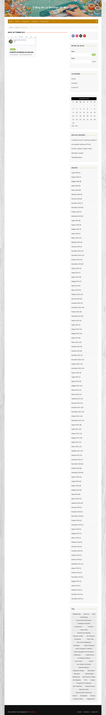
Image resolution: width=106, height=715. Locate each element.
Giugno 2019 (75, 529)
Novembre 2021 (76, 412)
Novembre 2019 (76, 516)
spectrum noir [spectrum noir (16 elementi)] (84, 689)
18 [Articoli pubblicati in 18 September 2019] (80, 116)
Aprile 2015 (74, 585)
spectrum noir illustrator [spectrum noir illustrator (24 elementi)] (84, 692)
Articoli (17, 21)
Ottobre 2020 (75, 468)
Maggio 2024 (75, 281)
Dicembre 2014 (76, 594)
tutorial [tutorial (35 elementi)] (92, 695)
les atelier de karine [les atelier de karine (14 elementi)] (84, 664)
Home (11, 21)
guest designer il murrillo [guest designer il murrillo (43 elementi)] (84, 648)
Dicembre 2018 (76, 551)
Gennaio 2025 (75, 246)
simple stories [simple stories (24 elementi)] (90, 686)
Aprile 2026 (74, 186)
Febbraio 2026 (75, 194)
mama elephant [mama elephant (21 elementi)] (84, 667)
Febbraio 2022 (75, 398)
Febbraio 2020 (75, 503)
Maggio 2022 (75, 386)
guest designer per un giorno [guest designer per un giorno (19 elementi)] (84, 652)
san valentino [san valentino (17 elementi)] (77, 686)
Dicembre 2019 (76, 512)
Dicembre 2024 (76, 251)
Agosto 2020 (75, 477)
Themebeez (31, 712)
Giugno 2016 (75, 568)
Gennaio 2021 (75, 455)
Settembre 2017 (76, 564)
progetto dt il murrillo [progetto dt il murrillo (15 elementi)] (84, 683)
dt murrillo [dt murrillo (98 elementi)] (77, 639)
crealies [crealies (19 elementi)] (90, 626)
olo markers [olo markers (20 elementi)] (77, 680)
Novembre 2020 (76, 464)
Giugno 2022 (75, 381)
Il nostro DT (25, 21)
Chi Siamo (35, 21)
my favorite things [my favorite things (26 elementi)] (89, 677)
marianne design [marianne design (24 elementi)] (78, 670)
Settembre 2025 (76, 216)
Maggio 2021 (75, 438)
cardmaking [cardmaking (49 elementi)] (84, 617)
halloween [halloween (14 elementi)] (77, 655)
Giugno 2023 (75, 329)
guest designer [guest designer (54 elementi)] (89, 645)
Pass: (73, 58)
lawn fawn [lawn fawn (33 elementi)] (78, 661)
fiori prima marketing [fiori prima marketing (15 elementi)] (84, 642)
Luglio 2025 (74, 220)
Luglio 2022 (74, 377)
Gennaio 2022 (75, 403)
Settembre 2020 (76, 472)
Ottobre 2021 (75, 416)
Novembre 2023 (76, 307)
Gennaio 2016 (75, 572)
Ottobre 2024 (75, 259)
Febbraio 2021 (75, 451)
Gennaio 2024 (75, 299)
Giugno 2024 (75, 277)
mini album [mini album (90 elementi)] (91, 670)
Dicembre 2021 (76, 407)
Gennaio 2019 (75, 546)
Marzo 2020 (75, 498)
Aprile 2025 (74, 233)
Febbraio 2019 (75, 542)
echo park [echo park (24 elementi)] (90, 639)
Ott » (76, 126)
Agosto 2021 (75, 425)
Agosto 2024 (75, 268)
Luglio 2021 (74, 429)
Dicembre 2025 (76, 203)
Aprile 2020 (74, 494)
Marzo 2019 (75, 538)
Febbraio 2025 (75, 242)
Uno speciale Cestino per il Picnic (81, 144)
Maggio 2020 (75, 490)
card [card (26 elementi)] (93, 614)
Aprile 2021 (74, 442)
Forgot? (94, 61)
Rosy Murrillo (14, 54)
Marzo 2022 (75, 394)
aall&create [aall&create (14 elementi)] (77, 614)
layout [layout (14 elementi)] (91, 661)
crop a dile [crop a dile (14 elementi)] (84, 630)
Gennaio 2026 (75, 199)
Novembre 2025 (76, 207)
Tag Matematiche (76, 157)
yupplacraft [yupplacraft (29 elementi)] (90, 699)
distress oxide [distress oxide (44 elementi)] (78, 636)
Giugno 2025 (75, 225)
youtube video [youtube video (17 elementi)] (78, 699)
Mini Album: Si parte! (77, 153)
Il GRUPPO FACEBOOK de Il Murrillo (21, 52)
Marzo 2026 (75, 190)
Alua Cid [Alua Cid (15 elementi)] (86, 614)
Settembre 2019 (76, 525)
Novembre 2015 (76, 577)
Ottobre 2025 (75, 212)
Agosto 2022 (75, 372)
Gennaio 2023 (75, 351)
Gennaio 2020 (75, 507)
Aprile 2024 (74, 286)
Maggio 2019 (75, 533)
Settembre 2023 (76, 316)
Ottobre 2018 (75, 555)
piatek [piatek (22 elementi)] (93, 680)
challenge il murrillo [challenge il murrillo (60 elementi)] (84, 623)
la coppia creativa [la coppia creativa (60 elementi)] (84, 658)
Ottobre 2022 (75, 364)
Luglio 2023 (74, 325)
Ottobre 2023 (75, 312)
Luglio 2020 (74, 481)
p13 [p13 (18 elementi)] (85, 680)
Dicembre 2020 (76, 459)
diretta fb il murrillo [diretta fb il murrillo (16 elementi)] (83, 633)
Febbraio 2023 (75, 346)
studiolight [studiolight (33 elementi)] (83, 695)
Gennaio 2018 (75, 559)
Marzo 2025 (75, 238)
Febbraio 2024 (75, 294)
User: (73, 51)
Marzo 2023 (75, 342)
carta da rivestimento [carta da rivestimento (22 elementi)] (84, 620)
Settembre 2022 (76, 368)
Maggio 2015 (75, 581)
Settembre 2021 (76, 420)
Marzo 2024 (75, 290)
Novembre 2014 (76, 598)
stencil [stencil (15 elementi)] (75, 695)
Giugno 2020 (75, 485)
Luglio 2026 (74, 172)
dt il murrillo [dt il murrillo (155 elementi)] (91, 636)
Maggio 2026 (75, 181)
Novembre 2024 (76, 255)
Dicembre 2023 (76, 303)
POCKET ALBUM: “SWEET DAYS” (81, 148)
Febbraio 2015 (75, 590)
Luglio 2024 (74, 272)
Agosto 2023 (75, 320)
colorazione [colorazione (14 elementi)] (78, 626)
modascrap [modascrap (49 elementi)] (76, 677)
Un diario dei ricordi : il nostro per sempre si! (83, 140)
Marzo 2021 (75, 446)
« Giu (72, 126)
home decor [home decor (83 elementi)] (90, 655)
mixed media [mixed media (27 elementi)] (89, 674)
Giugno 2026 (75, 177)
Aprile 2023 (74, 338)
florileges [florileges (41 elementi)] (76, 645)
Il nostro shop (44, 21)
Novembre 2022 (76, 359)
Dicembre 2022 (76, 355)
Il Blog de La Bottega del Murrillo (53, 7)
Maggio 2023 (75, 333)
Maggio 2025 (75, 229)
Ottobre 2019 (75, 520)
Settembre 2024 (76, 264)
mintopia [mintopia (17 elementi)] (77, 674)
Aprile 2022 (74, 390)
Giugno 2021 (75, 433)
